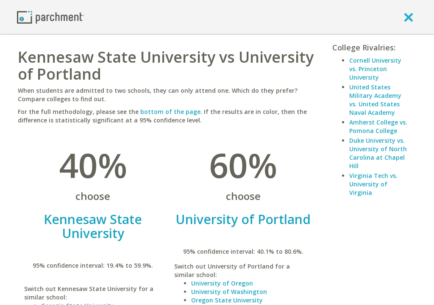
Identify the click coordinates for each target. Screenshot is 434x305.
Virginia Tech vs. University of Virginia (373, 184)
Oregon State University (227, 300)
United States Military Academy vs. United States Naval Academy (375, 99)
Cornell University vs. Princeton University (375, 68)
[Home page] (50, 17)
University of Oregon (222, 283)
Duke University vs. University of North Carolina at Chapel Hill (378, 153)
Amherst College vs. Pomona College (378, 126)
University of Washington (229, 292)
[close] (408, 17)
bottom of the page (170, 112)
